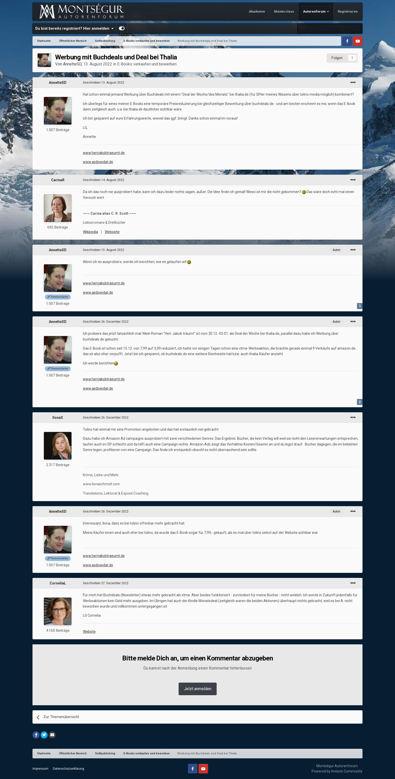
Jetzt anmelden (197, 688)
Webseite (112, 232)
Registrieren (348, 11)
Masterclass (284, 11)
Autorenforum (314, 11)
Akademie (257, 11)
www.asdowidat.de (98, 162)
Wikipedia (90, 232)
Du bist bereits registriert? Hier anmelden (74, 28)
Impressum (40, 768)
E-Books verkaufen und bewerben (147, 64)
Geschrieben (103, 82)
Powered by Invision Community (337, 771)
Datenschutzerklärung (68, 768)
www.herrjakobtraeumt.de (104, 153)
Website (89, 631)
